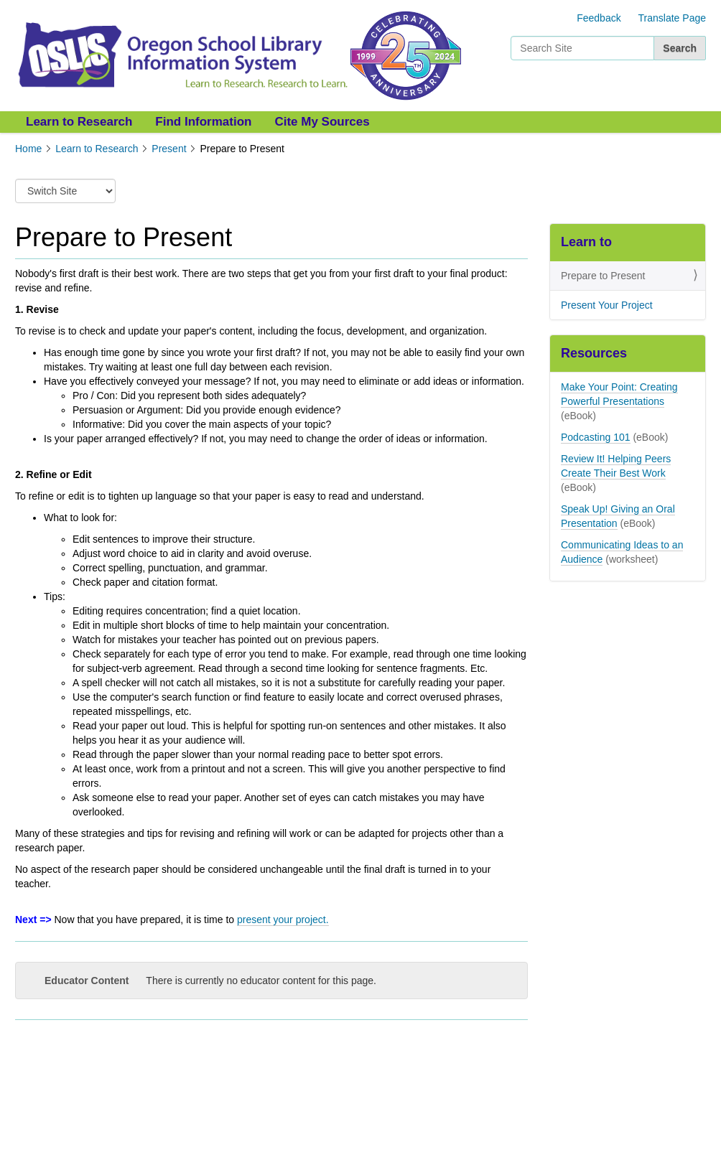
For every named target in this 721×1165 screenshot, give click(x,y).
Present (169, 148)
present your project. (283, 919)
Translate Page (672, 18)
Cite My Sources (321, 121)
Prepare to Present (603, 275)
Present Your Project (607, 305)
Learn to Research (79, 121)
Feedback (598, 18)
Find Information (203, 121)
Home (28, 148)
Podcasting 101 (596, 437)
